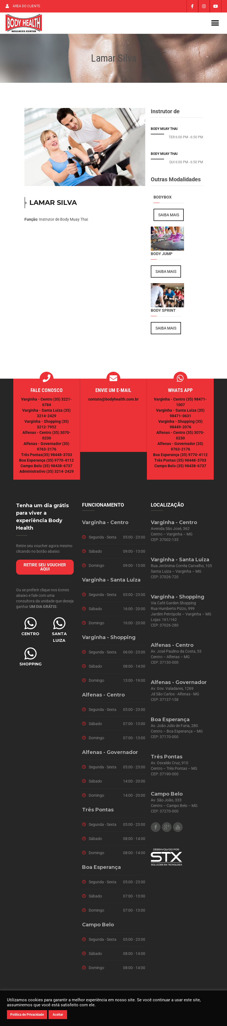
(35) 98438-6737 (57, 468)
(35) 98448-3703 (57, 457)
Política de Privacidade (27, 1015)
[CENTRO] (30, 626)
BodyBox (163, 199)
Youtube (178, 829)
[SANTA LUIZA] (59, 626)
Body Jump (161, 256)
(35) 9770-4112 (60, 463)
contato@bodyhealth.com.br (113, 401)
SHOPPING (30, 666)
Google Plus (167, 829)
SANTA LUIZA (59, 639)
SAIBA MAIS (168, 217)
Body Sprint (163, 313)
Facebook (155, 829)
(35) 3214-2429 (60, 474)
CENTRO (30, 636)
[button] (215, 24)
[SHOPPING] (30, 656)
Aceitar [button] (58, 1015)
